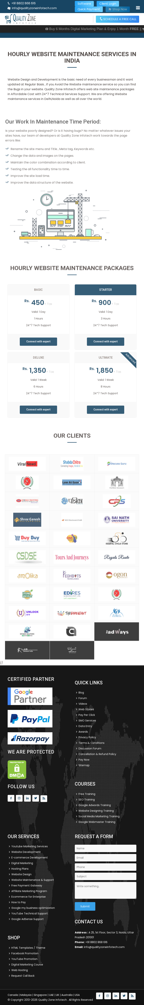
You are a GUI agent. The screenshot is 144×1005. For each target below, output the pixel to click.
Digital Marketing (22, 863)
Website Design (21, 874)
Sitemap (84, 765)
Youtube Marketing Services (29, 846)
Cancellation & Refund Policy (97, 754)
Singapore (40, 995)
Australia (67, 995)
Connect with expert (38, 350)
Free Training (87, 794)
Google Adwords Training (95, 805)
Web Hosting (19, 970)
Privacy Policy (87, 737)
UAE (51, 995)
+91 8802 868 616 (23, 3)
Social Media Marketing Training (99, 816)
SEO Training (87, 799)
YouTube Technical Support (29, 913)
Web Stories (86, 709)
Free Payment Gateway (26, 885)
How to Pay (18, 902)
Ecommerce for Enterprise (28, 896)
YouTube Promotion (24, 959)
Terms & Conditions (91, 743)
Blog (81, 692)
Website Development (26, 852)
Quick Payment (89, 9)
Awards (83, 731)
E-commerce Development (29, 857)
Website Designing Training (96, 810)
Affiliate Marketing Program (29, 891)
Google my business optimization (33, 908)
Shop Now (117, 9)
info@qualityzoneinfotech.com (34, 8)
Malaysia (26, 995)
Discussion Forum (90, 748)
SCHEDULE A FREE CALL (118, 19)
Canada (13, 995)
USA (77, 995)
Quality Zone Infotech (53, 1000)
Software (84, 3)
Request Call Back (23, 975)
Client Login (107, 3)
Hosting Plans (20, 868)
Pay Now (84, 759)
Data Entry (85, 726)
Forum (83, 698)
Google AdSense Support (27, 919)
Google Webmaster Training (97, 822)
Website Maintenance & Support (32, 880)
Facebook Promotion (24, 953)
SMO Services (87, 720)
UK (57, 995)
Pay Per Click (87, 715)
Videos (83, 703)
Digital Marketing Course (27, 964)
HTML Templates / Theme (28, 947)
